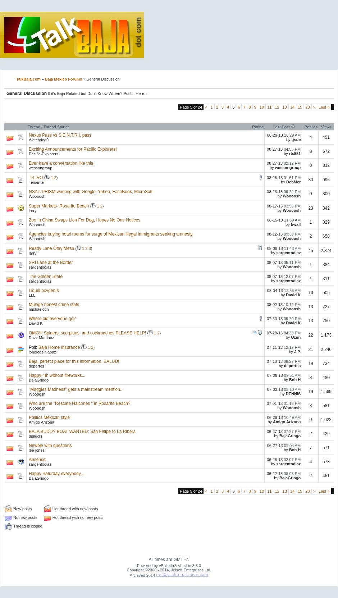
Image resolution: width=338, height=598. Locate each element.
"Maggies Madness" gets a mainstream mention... (76, 389)
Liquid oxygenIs (44, 290)
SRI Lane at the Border (51, 262)
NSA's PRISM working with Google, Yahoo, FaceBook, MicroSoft (90, 191)
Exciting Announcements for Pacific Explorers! (73, 149)
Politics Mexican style (49, 417)
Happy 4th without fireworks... (57, 375)
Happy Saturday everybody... (56, 473)
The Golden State (46, 276)
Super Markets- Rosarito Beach (59, 206)
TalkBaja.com (28, 79)
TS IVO (36, 177)
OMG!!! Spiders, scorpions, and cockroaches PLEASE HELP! (87, 332)
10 (262, 107)
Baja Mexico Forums (63, 79)
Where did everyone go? (52, 318)
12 (277, 107)
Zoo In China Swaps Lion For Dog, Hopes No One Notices (84, 220)
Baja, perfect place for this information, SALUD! (74, 361)
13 (285, 107)
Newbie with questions (50, 445)
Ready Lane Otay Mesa (51, 248)
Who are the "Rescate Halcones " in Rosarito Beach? (80, 403)
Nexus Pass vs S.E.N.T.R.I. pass (60, 135)
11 (269, 107)
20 (307, 107)
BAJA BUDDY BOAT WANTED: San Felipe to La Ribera (82, 431)
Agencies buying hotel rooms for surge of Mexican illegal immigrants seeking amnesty (111, 234)
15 (300, 107)
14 (292, 107)
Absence (37, 459)
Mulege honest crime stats (54, 304)
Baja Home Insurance (59, 347)
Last (324, 107)
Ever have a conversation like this (61, 163)
